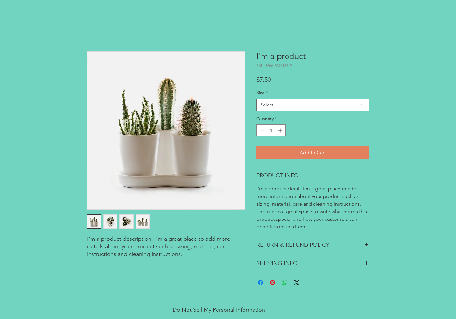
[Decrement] (261, 130)
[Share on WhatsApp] (284, 282)
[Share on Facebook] (260, 282)
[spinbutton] (271, 130)
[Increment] (281, 130)
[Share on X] (297, 282)
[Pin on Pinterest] (272, 282)
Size (262, 92)
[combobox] (312, 105)
